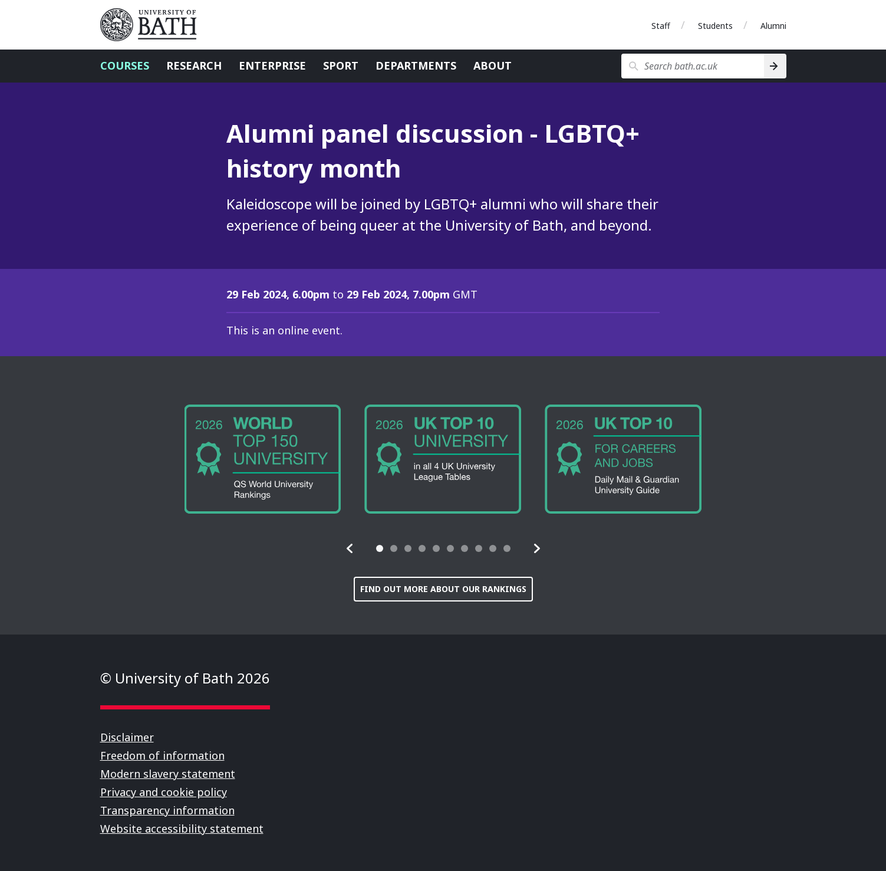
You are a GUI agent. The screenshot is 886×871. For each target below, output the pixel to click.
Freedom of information (162, 755)
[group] (263, 459)
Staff (660, 25)
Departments (416, 65)
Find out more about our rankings (443, 588)
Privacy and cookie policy (163, 792)
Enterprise (272, 65)
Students (715, 25)
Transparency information (167, 810)
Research (194, 65)
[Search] (775, 66)
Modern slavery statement (167, 774)
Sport (340, 65)
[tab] (379, 548)
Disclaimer (127, 737)
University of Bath (153, 24)
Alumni (773, 25)
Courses (124, 65)
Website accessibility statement (182, 828)
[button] (350, 548)
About (492, 65)
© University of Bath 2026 (185, 678)
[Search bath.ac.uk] (693, 66)
